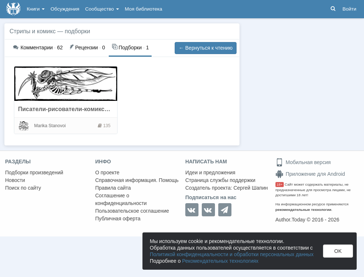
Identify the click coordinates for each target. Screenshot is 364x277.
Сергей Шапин (250, 188)
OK (338, 251)
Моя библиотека (143, 9)
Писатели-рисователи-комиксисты (68, 109)
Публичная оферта (118, 218)
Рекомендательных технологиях (220, 261)
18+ (279, 184)
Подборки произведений (34, 172)
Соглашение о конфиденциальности (121, 199)
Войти (349, 9)
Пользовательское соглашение (132, 211)
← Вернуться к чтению (206, 48)
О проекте (107, 172)
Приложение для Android (310, 174)
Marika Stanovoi (50, 125)
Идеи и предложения (210, 172)
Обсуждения (65, 9)
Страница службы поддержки (220, 180)
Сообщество (102, 9)
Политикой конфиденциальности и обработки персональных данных (231, 254)
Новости (15, 180)
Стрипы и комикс (33, 31)
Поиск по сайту (23, 188)
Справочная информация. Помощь (137, 180)
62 (38, 47)
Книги (36, 9)
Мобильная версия (303, 162)
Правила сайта (113, 188)
